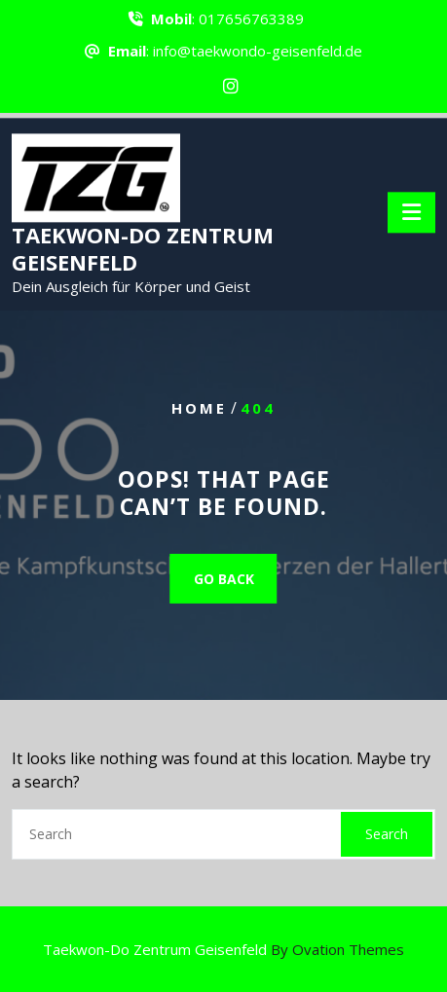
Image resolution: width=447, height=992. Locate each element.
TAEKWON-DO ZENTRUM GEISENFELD (143, 252)
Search (386, 834)
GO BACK (224, 578)
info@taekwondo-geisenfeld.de (257, 48)
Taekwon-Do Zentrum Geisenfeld (223, 949)
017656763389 (251, 16)
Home (199, 408)
